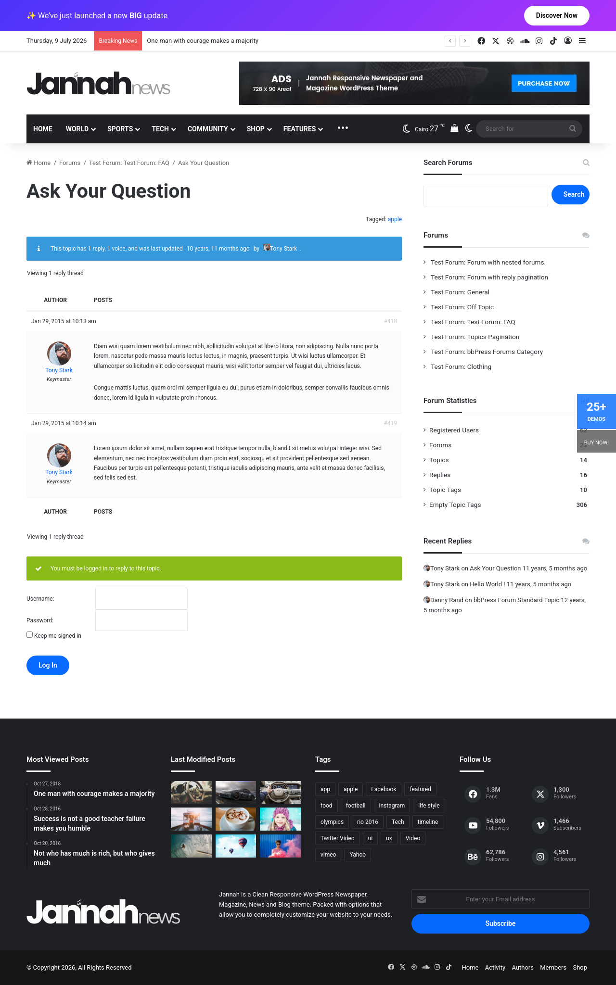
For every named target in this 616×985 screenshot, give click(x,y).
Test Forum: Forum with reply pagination (488, 277)
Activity (495, 967)
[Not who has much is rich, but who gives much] (280, 819)
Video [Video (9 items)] (413, 838)
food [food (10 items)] (327, 805)
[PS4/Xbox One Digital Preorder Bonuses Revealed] (236, 792)
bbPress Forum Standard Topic (516, 600)
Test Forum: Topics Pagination (474, 337)
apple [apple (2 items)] (351, 789)
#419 (390, 423)
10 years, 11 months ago (218, 248)
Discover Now (557, 15)
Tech (160, 129)
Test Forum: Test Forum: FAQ (129, 162)
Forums (69, 162)
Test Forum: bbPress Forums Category (486, 351)
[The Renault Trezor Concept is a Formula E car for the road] (191, 792)
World (77, 129)
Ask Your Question (495, 568)
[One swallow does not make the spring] (191, 846)
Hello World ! (487, 584)
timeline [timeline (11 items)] (428, 822)
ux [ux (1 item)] (389, 838)
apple (395, 219)
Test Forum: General (459, 292)
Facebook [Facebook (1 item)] (383, 789)
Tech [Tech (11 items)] (398, 822)
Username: (40, 599)
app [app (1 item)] (325, 789)
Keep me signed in (57, 636)
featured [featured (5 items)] (420, 789)
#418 (390, 321)
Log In (47, 665)
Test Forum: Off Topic (461, 307)
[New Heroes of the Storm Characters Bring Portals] (280, 792)
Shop (256, 129)
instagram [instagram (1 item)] (392, 805)
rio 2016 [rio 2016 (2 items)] (367, 822)
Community (208, 129)
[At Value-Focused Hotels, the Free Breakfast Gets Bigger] (191, 819)
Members (553, 967)
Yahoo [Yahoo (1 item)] (357, 854)
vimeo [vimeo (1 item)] (328, 854)
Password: (39, 620)
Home (42, 129)
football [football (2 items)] (356, 805)
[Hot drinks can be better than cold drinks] (236, 819)
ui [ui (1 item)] (370, 838)
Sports (120, 129)
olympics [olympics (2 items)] (332, 822)
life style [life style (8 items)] (428, 805)
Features (299, 129)
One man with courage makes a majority (202, 40)
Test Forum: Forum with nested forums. (487, 262)
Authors (523, 967)
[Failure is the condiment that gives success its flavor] (280, 846)
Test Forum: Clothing (460, 366)
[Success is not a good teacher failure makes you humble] (236, 846)
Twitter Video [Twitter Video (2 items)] (338, 838)
